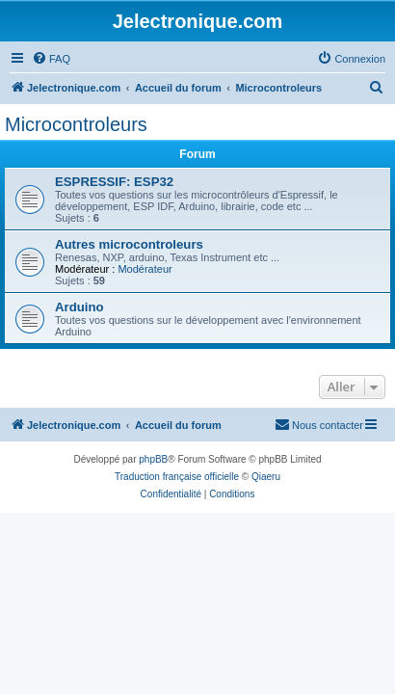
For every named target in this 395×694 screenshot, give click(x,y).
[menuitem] (51, 58)
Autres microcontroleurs (129, 244)
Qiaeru (265, 476)
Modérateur (144, 269)
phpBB (153, 459)
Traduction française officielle (177, 476)
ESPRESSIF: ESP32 (114, 181)
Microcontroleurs (76, 124)
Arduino (79, 307)
